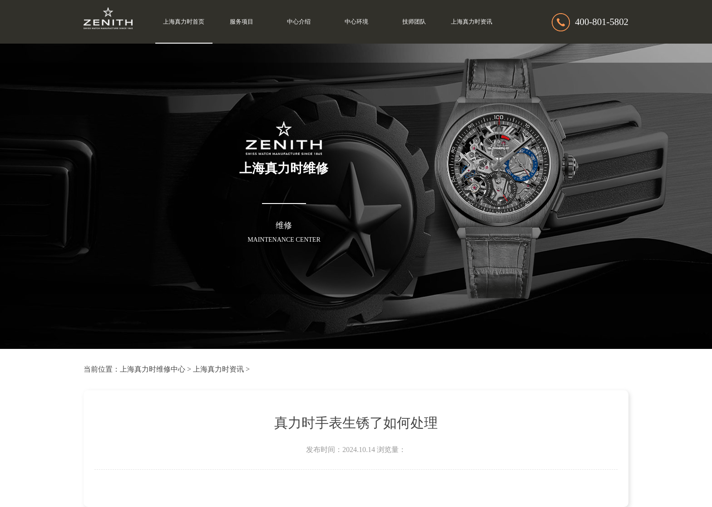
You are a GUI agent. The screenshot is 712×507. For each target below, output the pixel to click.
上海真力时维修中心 (152, 369)
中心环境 (356, 22)
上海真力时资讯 (471, 22)
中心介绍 (299, 22)
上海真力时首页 (183, 22)
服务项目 (241, 22)
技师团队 (414, 22)
